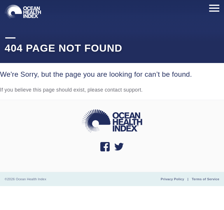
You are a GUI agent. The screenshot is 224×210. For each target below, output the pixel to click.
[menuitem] (23, 12)
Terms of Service (205, 179)
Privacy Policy (172, 179)
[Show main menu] (214, 8)
